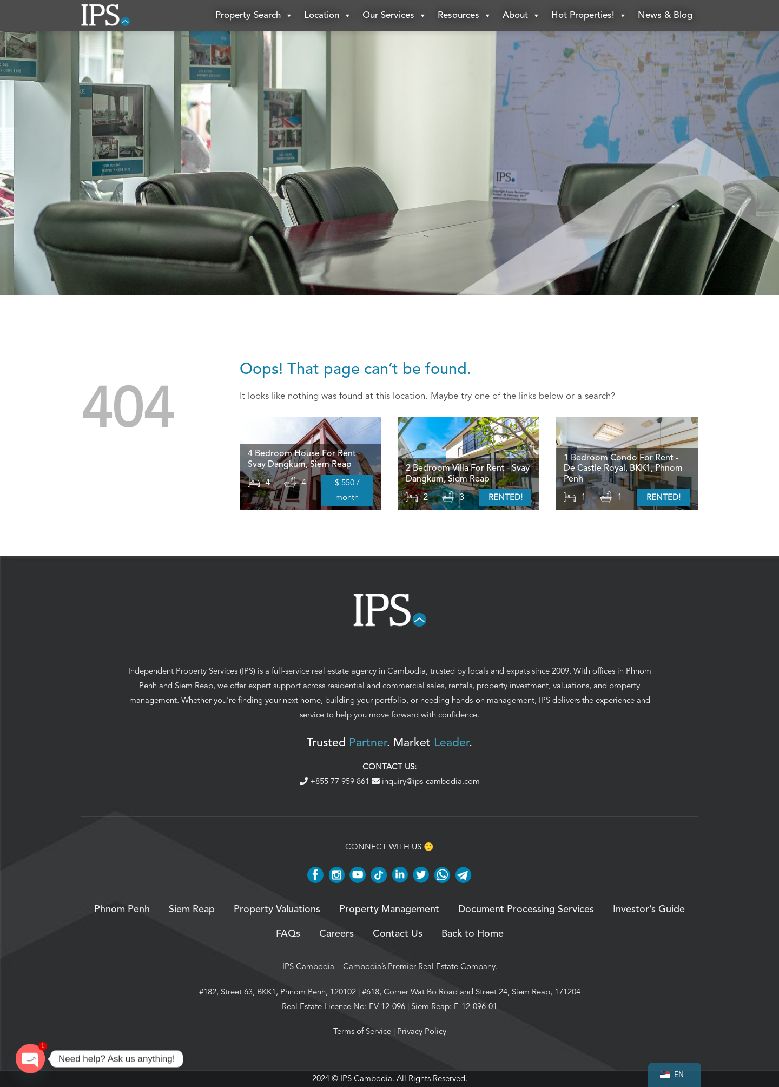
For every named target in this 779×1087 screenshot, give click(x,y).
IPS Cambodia (308, 967)
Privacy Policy (421, 1032)
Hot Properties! (589, 16)
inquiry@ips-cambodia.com (426, 782)
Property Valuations (277, 910)
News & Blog (665, 16)
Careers (336, 934)
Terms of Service (362, 1032)
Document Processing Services (526, 910)
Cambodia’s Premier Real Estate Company (419, 967)
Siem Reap (194, 686)
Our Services (394, 16)
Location (328, 16)
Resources (465, 16)
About (521, 16)
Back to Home (472, 934)
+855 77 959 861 (336, 782)
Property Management (389, 910)
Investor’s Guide (649, 910)
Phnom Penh (122, 910)
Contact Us (397, 934)
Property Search (254, 16)
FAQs (288, 934)
